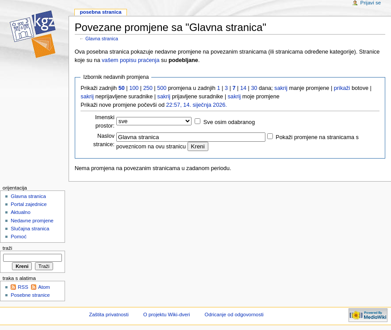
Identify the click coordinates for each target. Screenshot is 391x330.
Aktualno (21, 212)
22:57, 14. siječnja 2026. (196, 105)
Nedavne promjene (32, 220)
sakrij (281, 88)
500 (161, 88)
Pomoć (19, 236)
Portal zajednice (29, 204)
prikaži (342, 88)
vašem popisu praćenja (130, 60)
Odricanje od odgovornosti (234, 314)
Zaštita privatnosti (109, 314)
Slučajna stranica (30, 228)
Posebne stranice (30, 295)
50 (122, 88)
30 (254, 88)
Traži (7, 248)
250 (148, 88)
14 (243, 88)
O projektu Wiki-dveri (166, 314)
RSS (23, 287)
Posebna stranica (100, 12)
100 (133, 88)
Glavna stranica (101, 38)
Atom (44, 287)
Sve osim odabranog (229, 122)
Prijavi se (370, 2)
